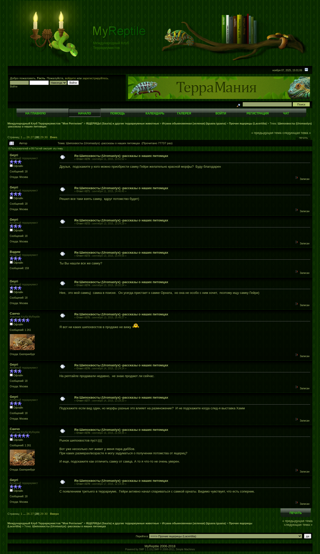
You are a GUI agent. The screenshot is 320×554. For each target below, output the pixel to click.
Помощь (117, 113)
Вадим (15, 252)
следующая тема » (296, 133)
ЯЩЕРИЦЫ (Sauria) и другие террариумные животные (122, 123)
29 (42, 137)
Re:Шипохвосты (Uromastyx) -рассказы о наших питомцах (121, 156)
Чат (286, 113)
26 (28, 137)
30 (46, 137)
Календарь (155, 113)
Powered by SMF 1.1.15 (138, 549)
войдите (70, 78)
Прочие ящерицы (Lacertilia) (248, 123)
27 (32, 137)
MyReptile (151, 546)
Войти (221, 113)
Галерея (184, 113)
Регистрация (257, 113)
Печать (303, 138)
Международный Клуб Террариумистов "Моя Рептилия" (45, 123)
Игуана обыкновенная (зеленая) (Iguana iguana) (194, 123)
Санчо (15, 313)
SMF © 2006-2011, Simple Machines (174, 549)
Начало (84, 113)
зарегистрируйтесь (95, 78)
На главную (36, 113)
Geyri (14, 155)
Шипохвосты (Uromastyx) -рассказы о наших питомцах (69, 526)
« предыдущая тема (266, 133)
